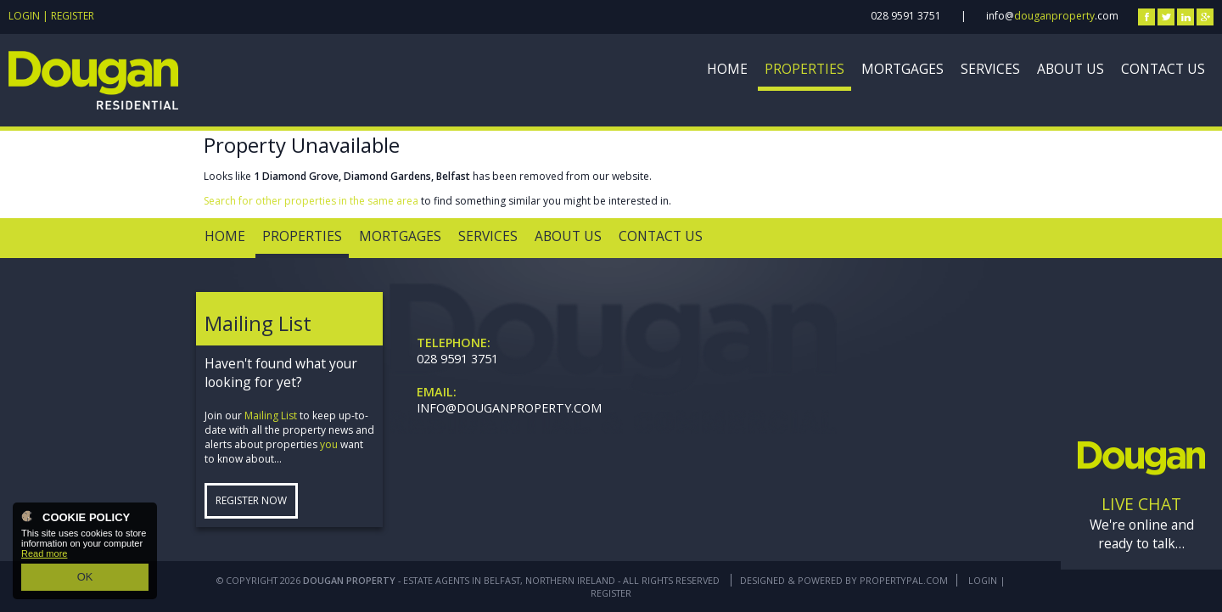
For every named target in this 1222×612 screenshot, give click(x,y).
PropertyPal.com (904, 580)
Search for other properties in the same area (311, 201)
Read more (44, 558)
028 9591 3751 (906, 15)
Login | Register (51, 15)
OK (85, 579)
